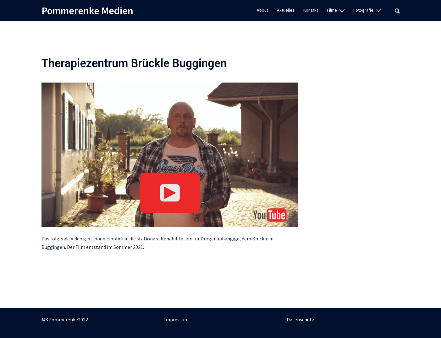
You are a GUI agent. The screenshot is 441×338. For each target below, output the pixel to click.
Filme (332, 10)
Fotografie (363, 10)
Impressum (176, 319)
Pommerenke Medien (87, 10)
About (262, 10)
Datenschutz (300, 319)
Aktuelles (286, 10)
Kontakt (310, 10)
